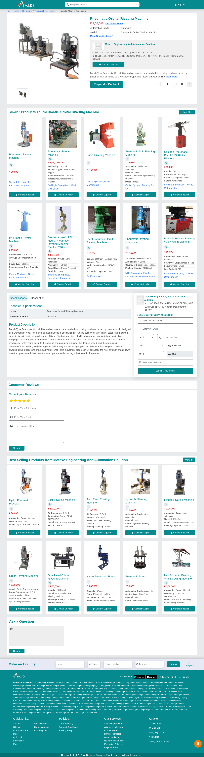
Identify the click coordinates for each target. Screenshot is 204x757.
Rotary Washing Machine (129, 694)
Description (37, 297)
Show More (187, 111)
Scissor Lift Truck (174, 685)
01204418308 (155, 722)
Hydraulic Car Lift (157, 685)
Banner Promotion (112, 733)
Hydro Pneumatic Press (101, 575)
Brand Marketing (112, 736)
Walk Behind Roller (104, 682)
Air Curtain (95, 700)
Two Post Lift (82, 706)
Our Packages (111, 730)
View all (189, 459)
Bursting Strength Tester (122, 697)
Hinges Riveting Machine (179, 499)
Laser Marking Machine (44, 682)
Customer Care (20, 730)
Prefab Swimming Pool (175, 706)
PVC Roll (85, 700)
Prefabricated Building (50, 691)
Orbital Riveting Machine (24, 575)
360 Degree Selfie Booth (87, 712)
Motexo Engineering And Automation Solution (130, 44)
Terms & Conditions (68, 726)
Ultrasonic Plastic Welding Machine (28, 703)
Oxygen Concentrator (37, 712)
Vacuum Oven (147, 691)
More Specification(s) (101, 35)
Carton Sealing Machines (77, 685)
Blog (15, 733)
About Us (17, 723)
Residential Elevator (140, 685)
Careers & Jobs (41, 726)
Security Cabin (43, 688)
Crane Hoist (76, 697)
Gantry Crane (63, 697)
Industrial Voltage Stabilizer (154, 694)
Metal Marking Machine (50, 700)
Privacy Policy (65, 730)
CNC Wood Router (61, 694)
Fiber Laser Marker (30, 700)
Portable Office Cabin (29, 691)
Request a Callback (107, 83)
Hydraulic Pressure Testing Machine (150, 697)
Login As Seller (111, 747)
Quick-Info (18, 736)
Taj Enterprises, (94, 276)
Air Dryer (171, 703)
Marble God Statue (71, 700)
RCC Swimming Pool (65, 709)
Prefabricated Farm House (78, 688)
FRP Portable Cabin (152, 688)
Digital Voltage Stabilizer (178, 694)
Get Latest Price (114, 23)
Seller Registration (113, 723)
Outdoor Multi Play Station (82, 682)
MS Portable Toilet (100, 688)
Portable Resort (116, 688)
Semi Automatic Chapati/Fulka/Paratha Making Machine (138, 706)
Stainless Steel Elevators (24, 688)
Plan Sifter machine (140, 700)
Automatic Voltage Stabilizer (25, 697)
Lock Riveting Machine (61, 499)
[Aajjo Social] (172, 676)
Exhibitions (18, 740)
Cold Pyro (69, 712)
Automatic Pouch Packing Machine (114, 703)
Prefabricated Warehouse (73, 691)
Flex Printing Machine (81, 694)
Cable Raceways (173, 700)
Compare (189, 664)
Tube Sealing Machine (139, 682)
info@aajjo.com (156, 732)
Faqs (15, 743)
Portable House (58, 688)
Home (9, 10)
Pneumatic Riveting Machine (45, 10)
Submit (16, 447)
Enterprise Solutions (113, 743)
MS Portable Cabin (133, 688)
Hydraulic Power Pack (42, 694)
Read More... (172, 76)
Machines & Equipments (23, 10)
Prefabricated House (95, 691)
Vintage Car (165, 709)
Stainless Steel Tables (33, 685)
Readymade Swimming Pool (88, 709)
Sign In (179, 4)
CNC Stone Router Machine (104, 694)
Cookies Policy (66, 723)
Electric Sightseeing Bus (137, 709)
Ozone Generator (56, 712)
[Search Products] (66, 4)
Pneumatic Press (135, 575)
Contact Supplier (109, 63)
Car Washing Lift (67, 706)
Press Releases (41, 723)
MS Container (169, 688)
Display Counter (97, 685)
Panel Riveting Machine (101, 154)
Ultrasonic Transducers (56, 703)
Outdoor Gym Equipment (114, 709)
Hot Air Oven (160, 691)
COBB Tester (104, 697)
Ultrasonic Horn (158, 700)
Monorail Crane (90, 697)
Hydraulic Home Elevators (117, 685)
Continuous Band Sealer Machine (83, 703)
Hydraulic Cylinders (21, 694)
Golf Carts (153, 709)
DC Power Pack (175, 691)
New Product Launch (114, 740)
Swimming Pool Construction (41, 709)
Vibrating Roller (121, 682)
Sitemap (17, 726)
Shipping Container (114, 691)
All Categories (40, 730)
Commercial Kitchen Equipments (116, 700)
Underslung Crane (48, 697)
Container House (131, 691)
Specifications (18, 297)
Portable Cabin (62, 682)
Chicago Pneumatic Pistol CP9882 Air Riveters (176, 154)
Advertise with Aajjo (113, 726)
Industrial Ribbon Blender (162, 682)
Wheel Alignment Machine (100, 706)
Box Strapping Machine (54, 685)
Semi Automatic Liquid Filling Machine (148, 703)
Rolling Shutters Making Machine (44, 706)
